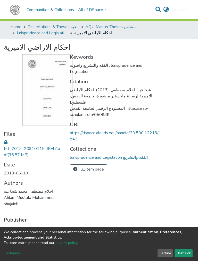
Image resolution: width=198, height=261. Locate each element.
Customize (12, 253)
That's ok (183, 253)
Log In (178, 10)
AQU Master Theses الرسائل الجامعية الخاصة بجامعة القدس (111, 27)
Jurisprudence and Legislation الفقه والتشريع (42, 33)
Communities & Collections (50, 10)
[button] (166, 10)
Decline (165, 253)
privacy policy (66, 242)
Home (15, 27)
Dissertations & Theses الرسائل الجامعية (53, 27)
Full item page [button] (88, 169)
